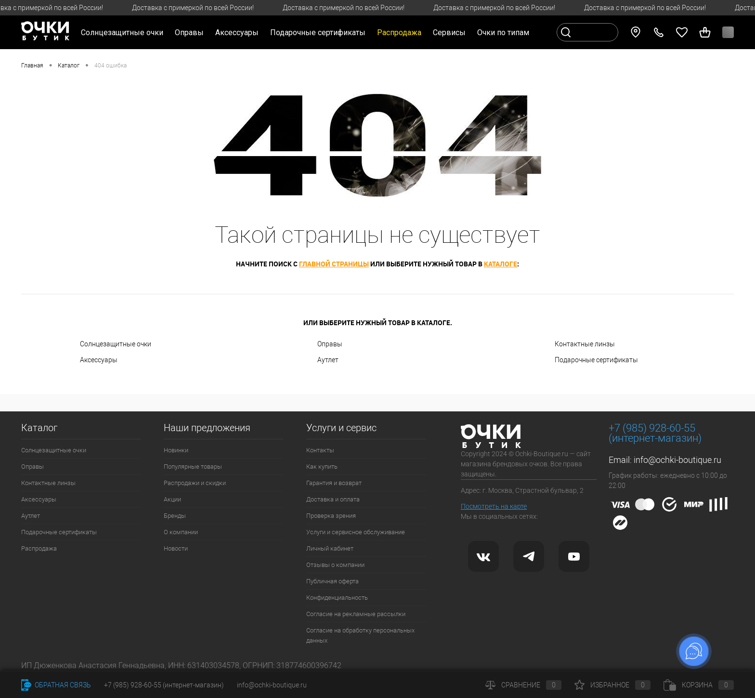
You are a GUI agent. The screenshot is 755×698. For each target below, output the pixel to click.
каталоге (500, 263)
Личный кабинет (329, 548)
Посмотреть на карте (494, 506)
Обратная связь (56, 685)
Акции (172, 499)
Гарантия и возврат (334, 483)
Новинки (176, 450)
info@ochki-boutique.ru (677, 460)
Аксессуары (98, 360)
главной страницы (334, 263)
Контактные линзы (585, 344)
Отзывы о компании (335, 564)
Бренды (175, 515)
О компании (181, 532)
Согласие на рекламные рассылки (355, 614)
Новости (176, 548)
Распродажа (39, 548)
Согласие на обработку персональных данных (360, 635)
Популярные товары (193, 466)
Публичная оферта (332, 581)
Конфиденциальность (337, 597)
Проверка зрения (331, 515)
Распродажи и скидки (195, 483)
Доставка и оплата (333, 499)
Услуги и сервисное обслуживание (355, 532)
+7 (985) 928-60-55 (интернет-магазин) (164, 685)
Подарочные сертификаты (317, 32)
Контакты (320, 450)
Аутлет (327, 360)
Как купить (322, 466)
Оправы (329, 344)
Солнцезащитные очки (115, 344)
